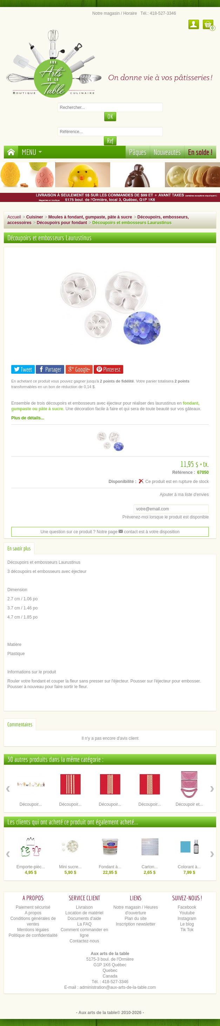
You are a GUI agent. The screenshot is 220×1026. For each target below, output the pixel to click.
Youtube (187, 912)
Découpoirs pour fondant (62, 222)
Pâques (137, 152)
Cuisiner (34, 217)
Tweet (23, 369)
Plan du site (136, 918)
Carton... (149, 866)
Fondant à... (110, 866)
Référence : (183, 472)
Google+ (79, 369)
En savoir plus (19, 548)
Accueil (14, 217)
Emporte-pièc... (30, 866)
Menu (32, 152)
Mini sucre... (70, 866)
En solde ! (200, 152)
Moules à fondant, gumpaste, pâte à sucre (90, 217)
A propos (33, 912)
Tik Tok (186, 929)
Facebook (187, 907)
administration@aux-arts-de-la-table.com (118, 987)
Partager (50, 369)
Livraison (84, 907)
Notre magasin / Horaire (114, 13)
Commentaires (19, 724)
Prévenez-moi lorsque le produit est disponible (165, 517)
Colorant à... (189, 866)
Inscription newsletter (135, 924)
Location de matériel (84, 912)
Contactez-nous (84, 941)
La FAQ (84, 924)
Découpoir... (30, 804)
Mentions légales (33, 929)
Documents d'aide (84, 918)
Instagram (187, 918)
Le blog (187, 924)
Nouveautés (167, 152)
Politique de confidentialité (32, 935)
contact (128, 531)
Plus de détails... (27, 418)
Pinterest (108, 369)
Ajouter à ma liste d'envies (184, 494)
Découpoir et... (189, 804)
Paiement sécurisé (33, 907)
